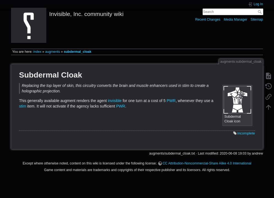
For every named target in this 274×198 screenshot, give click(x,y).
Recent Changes (207, 19)
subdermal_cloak (77, 52)
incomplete (246, 133)
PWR (171, 100)
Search (260, 12)
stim (22, 106)
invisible (115, 100)
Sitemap (257, 19)
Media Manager (235, 19)
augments (52, 52)
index (37, 52)
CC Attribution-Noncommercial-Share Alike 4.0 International (207, 163)
